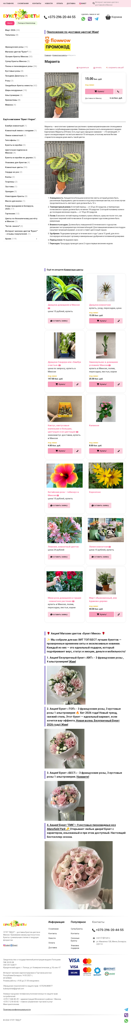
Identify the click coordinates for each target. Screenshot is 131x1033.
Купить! (101, 91)
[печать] (97, 67)
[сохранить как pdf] (115, 67)
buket (82, 3)
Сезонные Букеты (75, 939)
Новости (49, 3)
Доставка (71, 3)
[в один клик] (118, 91)
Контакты (36, 3)
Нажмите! (83, 776)
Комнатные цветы (60, 55)
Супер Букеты (77, 929)
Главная (48, 55)
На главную (8, 3)
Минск (9, 23)
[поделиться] (82, 67)
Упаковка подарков (75, 947)
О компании (23, 3)
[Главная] (15, 927)
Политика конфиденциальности (17, 1010)
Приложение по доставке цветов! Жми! (73, 32)
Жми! (72, 661)
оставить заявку (60, 321)
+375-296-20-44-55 (60, 17)
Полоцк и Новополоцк (26, 23)
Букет (14, 945)
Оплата (60, 3)
